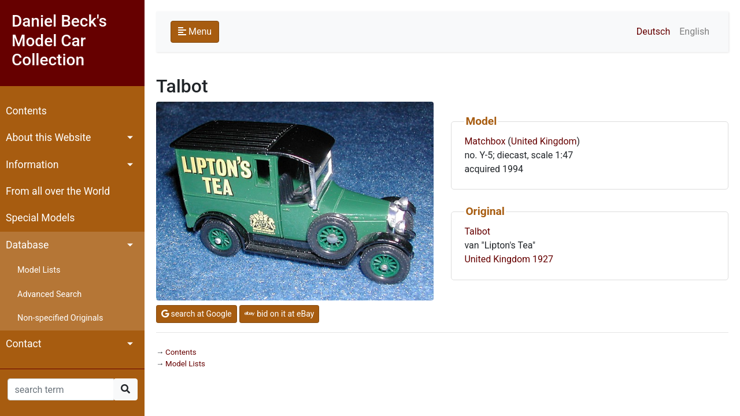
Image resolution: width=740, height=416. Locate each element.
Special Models (40, 218)
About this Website (48, 137)
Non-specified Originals (60, 318)
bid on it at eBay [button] (279, 313)
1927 (542, 259)
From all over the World (58, 191)
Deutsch (653, 31)
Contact (24, 344)
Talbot (477, 231)
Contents (26, 111)
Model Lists (38, 270)
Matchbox (484, 141)
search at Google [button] (196, 313)
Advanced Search (49, 294)
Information (32, 164)
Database (27, 245)
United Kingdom (544, 141)
